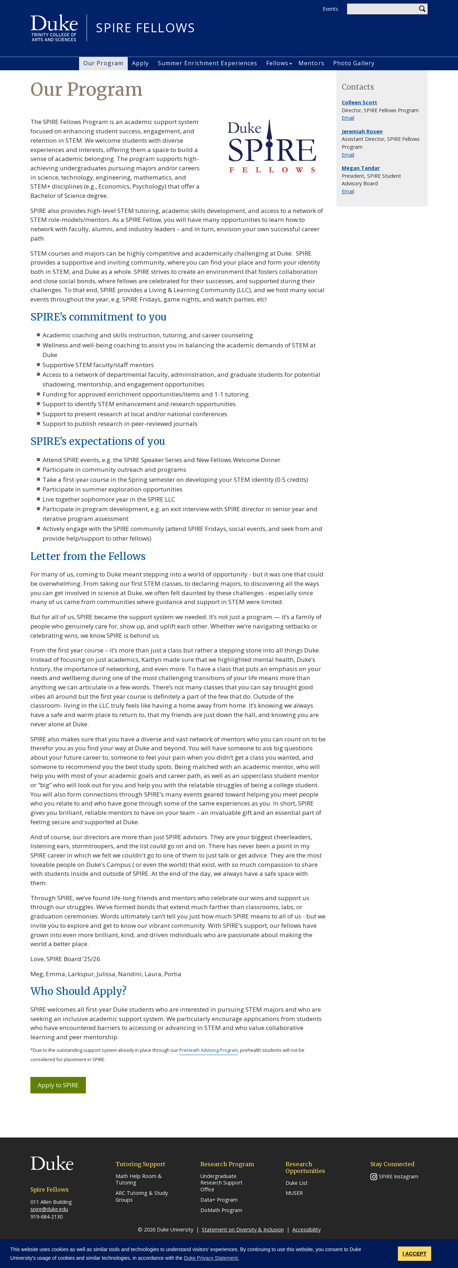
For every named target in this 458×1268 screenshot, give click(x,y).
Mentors (311, 63)
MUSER (294, 1193)
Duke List (297, 1183)
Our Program (103, 63)
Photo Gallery (354, 63)
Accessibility (306, 1229)
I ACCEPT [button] (415, 1254)
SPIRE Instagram (398, 1176)
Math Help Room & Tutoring (139, 1179)
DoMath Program (221, 1210)
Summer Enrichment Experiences (208, 63)
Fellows (277, 63)
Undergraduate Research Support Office (221, 1183)
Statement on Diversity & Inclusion (243, 1229)
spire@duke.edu (49, 1209)
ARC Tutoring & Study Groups (142, 1196)
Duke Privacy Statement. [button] (211, 1258)
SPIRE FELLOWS (145, 28)
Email (348, 117)
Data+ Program (219, 1200)
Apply (140, 63)
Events (330, 8)
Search (422, 9)
